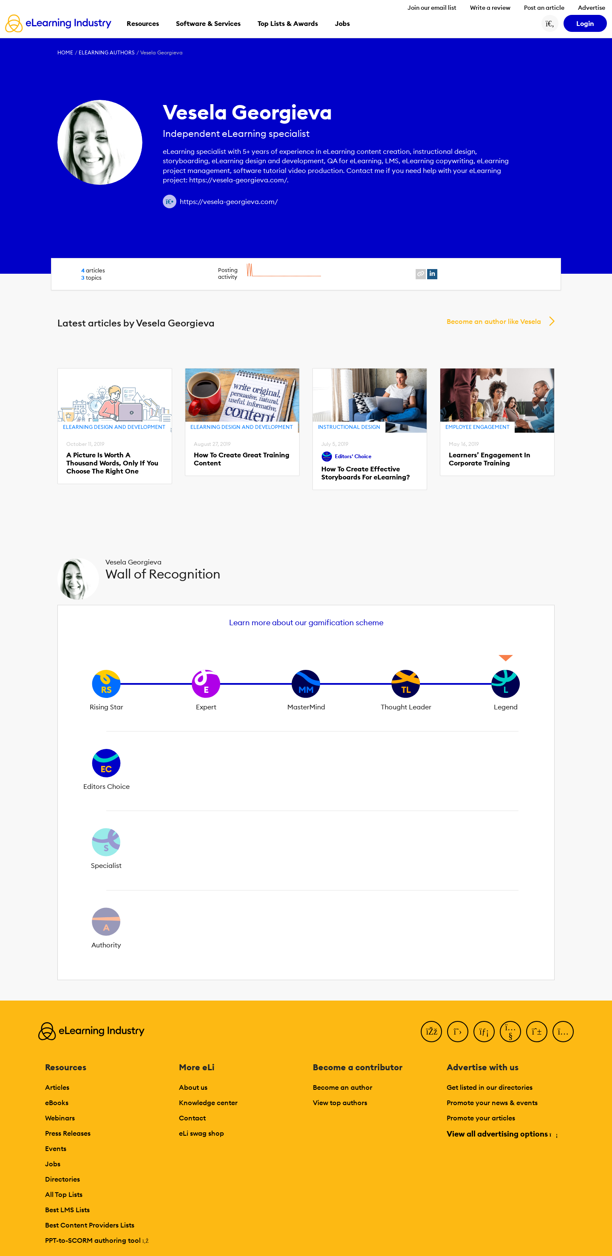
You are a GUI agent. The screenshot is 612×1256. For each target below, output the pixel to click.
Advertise (591, 7)
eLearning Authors (107, 52)
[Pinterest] (536, 1031)
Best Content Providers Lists (89, 1225)
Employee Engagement (477, 427)
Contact (192, 1118)
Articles (57, 1087)
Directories (62, 1179)
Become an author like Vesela (494, 321)
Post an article (544, 7)
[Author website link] (169, 201)
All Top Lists (63, 1194)
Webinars (60, 1118)
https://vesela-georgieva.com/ (229, 201)
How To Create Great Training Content (241, 459)
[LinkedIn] (484, 1031)
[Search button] (549, 23)
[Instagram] (563, 1031)
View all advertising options (502, 1134)
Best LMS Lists (67, 1209)
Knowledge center (208, 1102)
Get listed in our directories (490, 1087)
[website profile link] (421, 274)
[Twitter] (457, 1031)
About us (193, 1087)
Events (55, 1148)
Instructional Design (349, 427)
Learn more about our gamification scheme (306, 622)
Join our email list (432, 7)
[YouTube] (510, 1031)
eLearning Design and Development (114, 427)
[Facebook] (431, 1031)
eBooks (56, 1102)
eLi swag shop (201, 1133)
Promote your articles (481, 1118)
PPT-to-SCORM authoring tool (97, 1240)
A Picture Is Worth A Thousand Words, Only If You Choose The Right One (112, 463)
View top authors (340, 1102)
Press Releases (68, 1133)
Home (65, 52)
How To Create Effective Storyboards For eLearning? (365, 473)
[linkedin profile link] (432, 274)
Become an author (342, 1087)
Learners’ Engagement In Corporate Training (489, 459)
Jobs (52, 1164)
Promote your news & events (492, 1102)
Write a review (490, 7)
